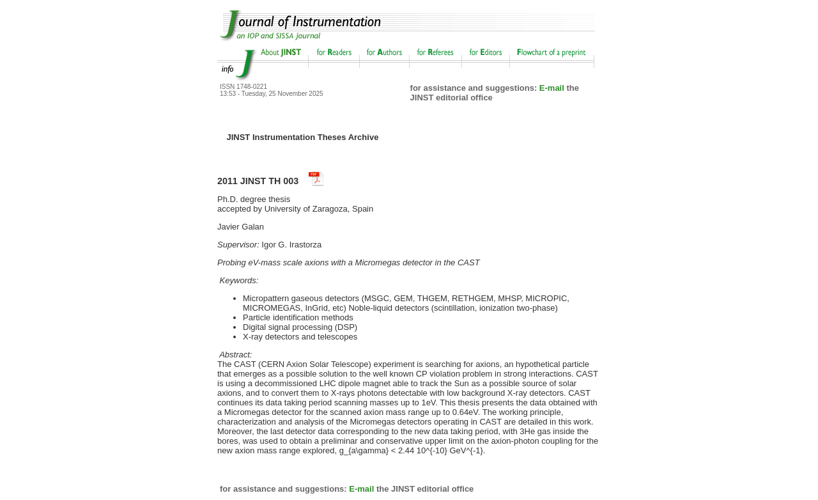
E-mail (551, 88)
